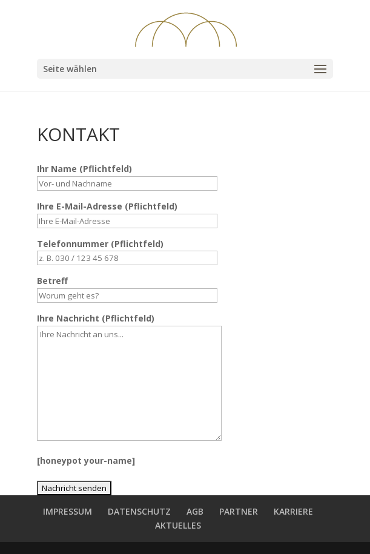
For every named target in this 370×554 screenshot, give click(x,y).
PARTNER (238, 511)
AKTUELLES (178, 525)
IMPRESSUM (67, 511)
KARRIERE (293, 511)
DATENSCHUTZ (139, 511)
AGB (195, 511)
